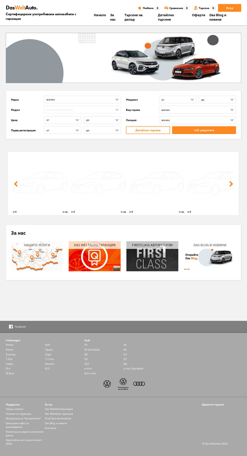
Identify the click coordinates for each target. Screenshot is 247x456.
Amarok (49, 364)
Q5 (86, 359)
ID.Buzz (10, 373)
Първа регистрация (23, 130)
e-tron (88, 368)
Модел (15, 110)
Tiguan (49, 349)
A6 (125, 349)
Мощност (132, 99)
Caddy (9, 364)
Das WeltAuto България (59, 409)
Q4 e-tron (90, 373)
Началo (100, 15)
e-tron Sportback (133, 368)
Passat (9, 349)
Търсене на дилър (133, 17)
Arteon (10, 344)
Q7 (125, 359)
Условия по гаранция (18, 414)
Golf (47, 344)
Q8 (125, 364)
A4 (125, 344)
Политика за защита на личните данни (25, 433)
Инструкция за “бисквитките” (23, 418)
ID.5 (47, 368)
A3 (85, 344)
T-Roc (9, 359)
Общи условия (14, 409)
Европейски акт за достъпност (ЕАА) (24, 441)
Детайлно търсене (166, 17)
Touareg (10, 354)
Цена (14, 120)
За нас (113, 17)
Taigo (48, 354)
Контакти (50, 428)
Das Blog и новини (217, 17)
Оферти (198, 15)
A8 (85, 354)
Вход (229, 8)
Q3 (125, 354)
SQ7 (86, 364)
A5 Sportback (92, 349)
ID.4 (8, 368)
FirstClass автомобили (58, 418)
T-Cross (49, 359)
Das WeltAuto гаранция (59, 414)
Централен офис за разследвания (17, 425)
